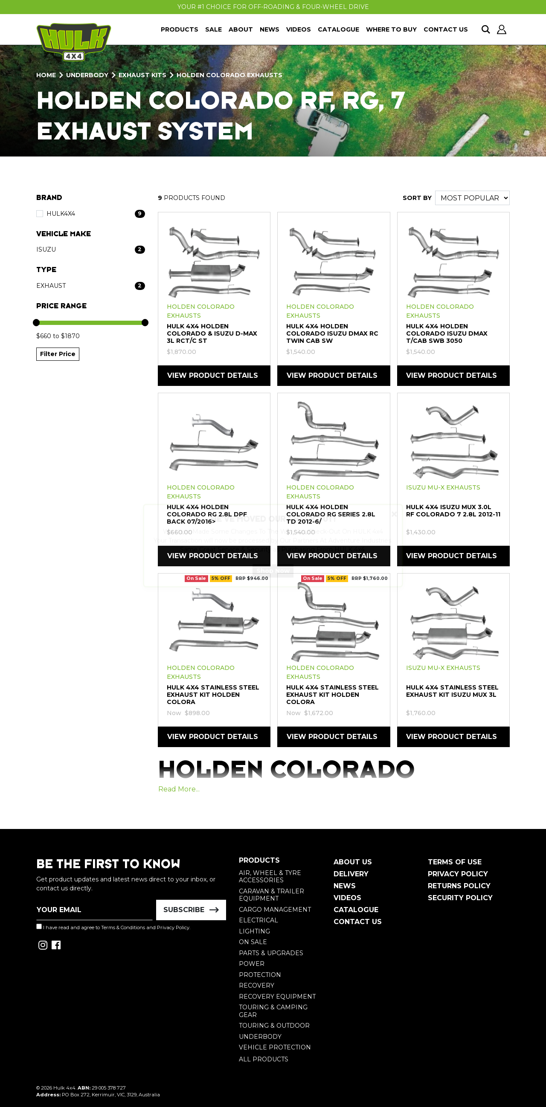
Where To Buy (391, 29)
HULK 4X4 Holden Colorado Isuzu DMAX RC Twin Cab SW (332, 333)
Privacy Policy (173, 927)
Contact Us (446, 29)
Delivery (351, 874)
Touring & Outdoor (274, 1025)
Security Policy (460, 898)
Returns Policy (459, 886)
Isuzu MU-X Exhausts (443, 487)
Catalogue (338, 29)
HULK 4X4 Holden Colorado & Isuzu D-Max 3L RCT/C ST (212, 333)
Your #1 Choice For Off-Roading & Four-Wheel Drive (273, 7)
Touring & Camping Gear (273, 1011)
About (241, 29)
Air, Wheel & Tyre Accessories (270, 876)
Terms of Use (455, 862)
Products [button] (179, 29)
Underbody (260, 1036)
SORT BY (417, 198)
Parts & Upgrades (271, 953)
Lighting (254, 931)
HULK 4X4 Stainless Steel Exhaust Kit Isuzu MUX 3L (452, 691)
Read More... (179, 789)
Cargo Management (275, 909)
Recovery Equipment (277, 996)
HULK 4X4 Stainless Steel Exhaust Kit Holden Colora (213, 695)
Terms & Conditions (123, 927)
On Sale (253, 942)
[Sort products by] (472, 198)
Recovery (256, 985)
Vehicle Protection (275, 1047)
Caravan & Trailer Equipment (271, 895)
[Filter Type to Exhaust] (90, 286)
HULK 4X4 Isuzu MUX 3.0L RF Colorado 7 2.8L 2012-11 (453, 510)
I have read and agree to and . (113, 927)
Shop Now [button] (273, 578)
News (269, 29)
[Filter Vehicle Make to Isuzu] (90, 249)
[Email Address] (94, 910)
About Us (353, 862)
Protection (260, 975)
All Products (263, 1059)
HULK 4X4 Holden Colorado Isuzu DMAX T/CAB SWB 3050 (447, 333)
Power (251, 964)
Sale (213, 29)
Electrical (258, 920)
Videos (298, 29)
